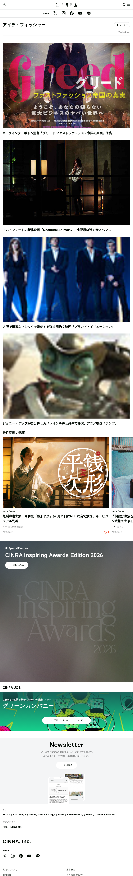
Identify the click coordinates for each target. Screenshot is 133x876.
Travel (99, 814)
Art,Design (19, 814)
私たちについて (10, 869)
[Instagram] (63, 13)
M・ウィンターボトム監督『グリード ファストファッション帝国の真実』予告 (57, 133)
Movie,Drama (37, 814)
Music (6, 814)
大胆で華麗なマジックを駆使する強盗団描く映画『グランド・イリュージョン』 (59, 326)
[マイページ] (4, 4)
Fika (5, 827)
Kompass (16, 827)
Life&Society (75, 814)
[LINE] (89, 13)
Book (61, 814)
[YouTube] (80, 13)
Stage (51, 814)
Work (89, 814)
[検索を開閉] (123, 4)
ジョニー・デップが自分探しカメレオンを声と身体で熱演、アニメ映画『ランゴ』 (60, 423)
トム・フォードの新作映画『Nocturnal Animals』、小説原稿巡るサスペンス (57, 230)
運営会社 (70, 869)
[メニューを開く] (128, 4)
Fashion (110, 814)
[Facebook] (72, 13)
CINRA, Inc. (17, 841)
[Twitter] (55, 13)
